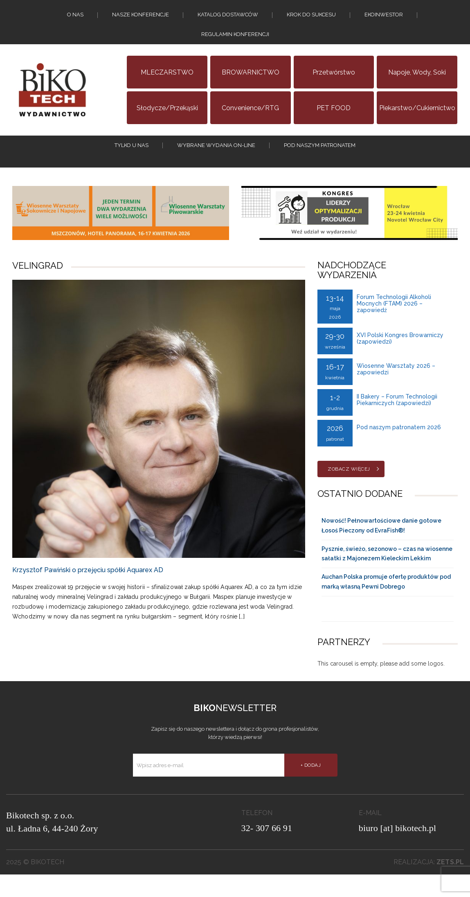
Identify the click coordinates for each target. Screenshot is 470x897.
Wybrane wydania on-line (216, 164)
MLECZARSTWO (167, 87)
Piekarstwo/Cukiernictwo (417, 123)
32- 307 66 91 (266, 850)
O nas (75, 19)
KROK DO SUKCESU (311, 19)
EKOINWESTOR (383, 19)
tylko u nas (131, 164)
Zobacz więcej (349, 491)
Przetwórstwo (334, 87)
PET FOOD (334, 123)
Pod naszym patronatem (319, 164)
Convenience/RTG (250, 123)
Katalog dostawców (228, 19)
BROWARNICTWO (250, 87)
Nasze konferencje (140, 19)
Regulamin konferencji (235, 46)
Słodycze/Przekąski (167, 123)
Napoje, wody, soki (417, 87)
